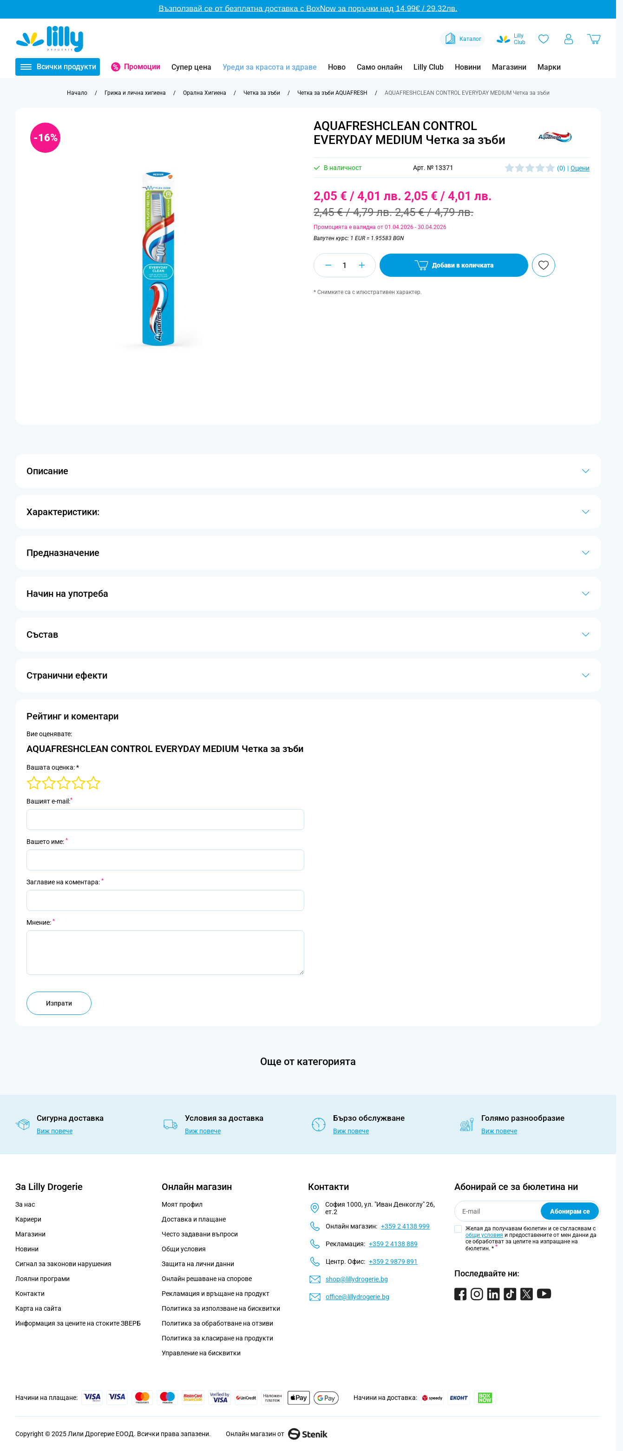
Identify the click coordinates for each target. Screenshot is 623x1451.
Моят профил (182, 1204)
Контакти (30, 1293)
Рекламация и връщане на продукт (216, 1293)
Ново (337, 67)
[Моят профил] (569, 39)
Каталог (462, 39)
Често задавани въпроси (200, 1234)
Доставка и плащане (194, 1219)
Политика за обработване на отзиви (217, 1323)
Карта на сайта (38, 1308)
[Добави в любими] (543, 265)
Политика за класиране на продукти (217, 1338)
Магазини (509, 67)
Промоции (142, 66)
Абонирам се (570, 1211)
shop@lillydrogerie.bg (357, 1279)
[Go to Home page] (49, 39)
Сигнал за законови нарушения (63, 1264)
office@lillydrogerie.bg (357, 1297)
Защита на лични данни (198, 1264)
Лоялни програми (42, 1278)
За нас (25, 1204)
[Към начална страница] (77, 93)
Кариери (28, 1219)
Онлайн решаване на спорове (207, 1278)
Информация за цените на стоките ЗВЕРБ (78, 1323)
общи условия (484, 1235)
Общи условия (184, 1249)
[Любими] (544, 39)
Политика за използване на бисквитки (221, 1308)
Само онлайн (379, 67)
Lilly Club (428, 67)
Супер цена (191, 67)
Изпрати (59, 1003)
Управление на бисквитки (201, 1353)
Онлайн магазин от (277, 1434)
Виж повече (54, 1131)
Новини (468, 67)
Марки (549, 67)
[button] (555, 136)
